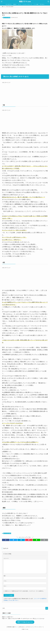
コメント (6, 558)
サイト (5, 586)
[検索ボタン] (48, 1)
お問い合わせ (21, 626)
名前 (4, 575)
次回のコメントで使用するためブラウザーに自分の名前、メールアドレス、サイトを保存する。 (24, 591)
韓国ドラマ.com (25, 1)
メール (5, 580)
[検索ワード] (25, 608)
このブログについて (29, 626)
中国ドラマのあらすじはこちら (25, 622)
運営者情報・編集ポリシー (12, 626)
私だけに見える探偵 (7, 17)
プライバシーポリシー (38, 626)
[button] (5, 540)
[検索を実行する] (46, 608)
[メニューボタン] (1, 1)
